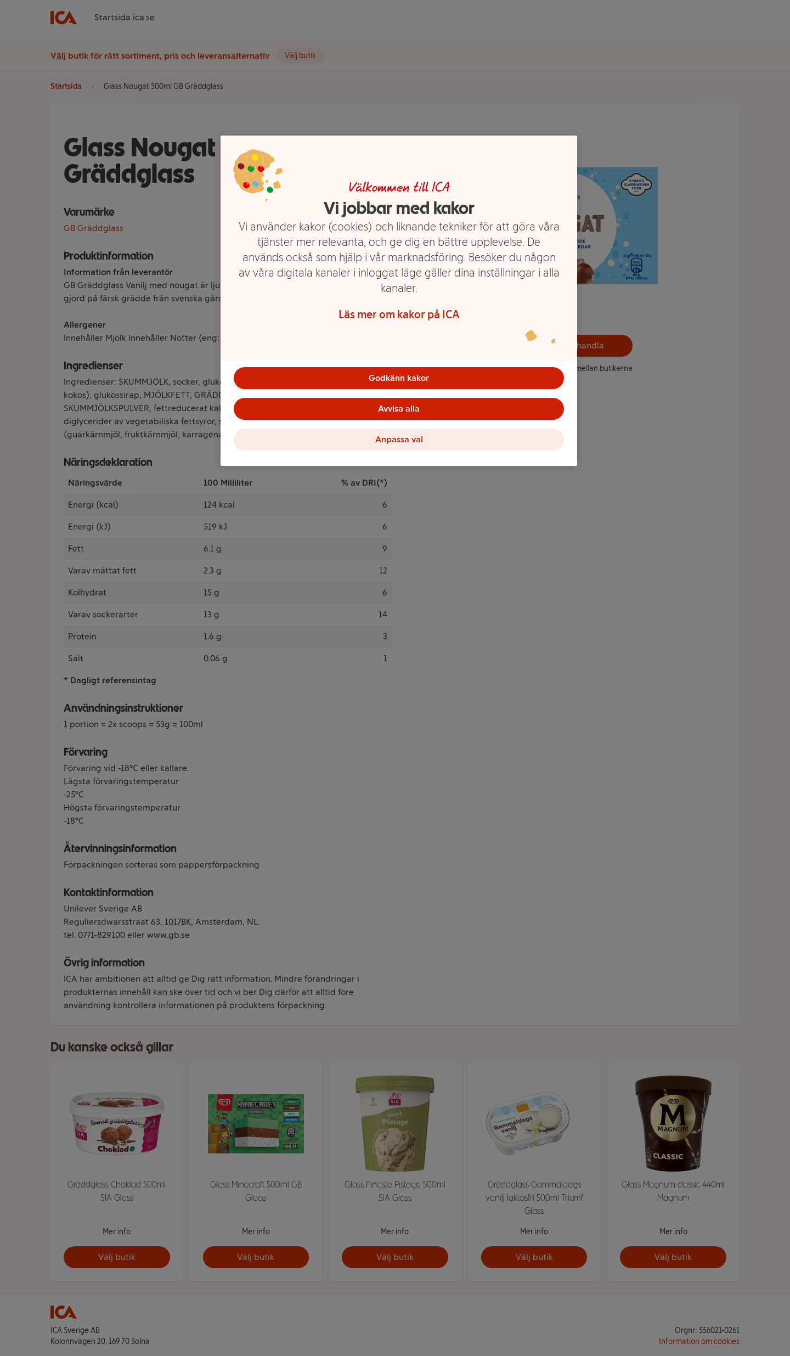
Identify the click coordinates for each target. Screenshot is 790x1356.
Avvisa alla (399, 408)
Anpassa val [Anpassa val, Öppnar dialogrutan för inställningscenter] (399, 439)
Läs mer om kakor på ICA (399, 314)
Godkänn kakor (399, 378)
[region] (399, 301)
